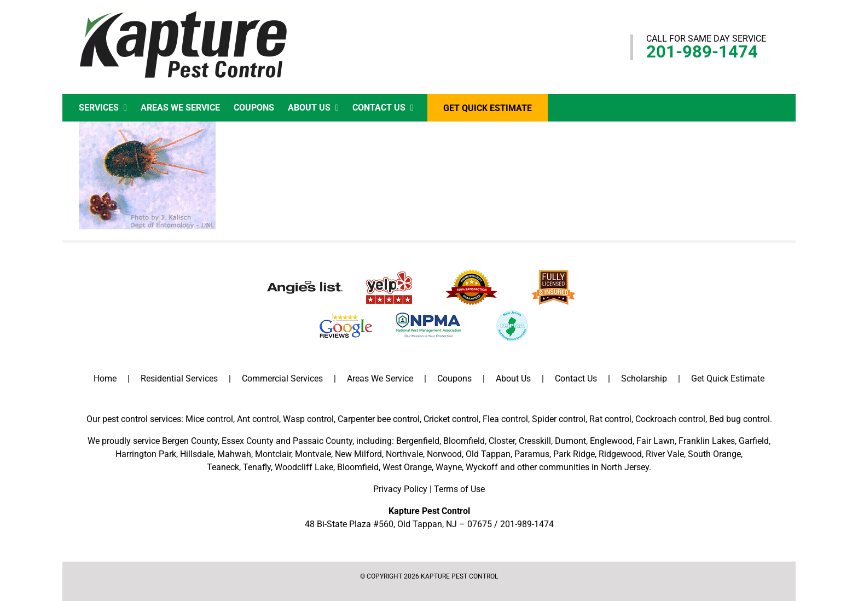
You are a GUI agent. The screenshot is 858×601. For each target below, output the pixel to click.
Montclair (273, 454)
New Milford (358, 454)
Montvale (313, 454)
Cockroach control (670, 419)
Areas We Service (380, 378)
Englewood (611, 441)
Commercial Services (282, 378)
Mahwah (234, 454)
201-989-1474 (702, 51)
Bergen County (190, 441)
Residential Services (179, 378)
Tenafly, (258, 467)
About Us (513, 378)
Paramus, (532, 454)
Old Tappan (488, 454)
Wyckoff (482, 467)
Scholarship (644, 378)
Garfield (754, 441)
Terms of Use (459, 489)
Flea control (505, 419)
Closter (502, 441)
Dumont (570, 441)
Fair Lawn (655, 441)
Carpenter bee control (379, 419)
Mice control (209, 419)
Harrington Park (145, 454)
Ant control (258, 419)
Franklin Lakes (707, 441)
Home (105, 378)
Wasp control (308, 419)
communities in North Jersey (594, 467)
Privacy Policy (400, 489)
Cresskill (535, 441)
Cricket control (451, 419)
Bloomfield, (358, 467)
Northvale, (405, 454)
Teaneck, (224, 467)
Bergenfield (417, 441)
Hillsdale (196, 454)
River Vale (665, 454)
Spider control (558, 419)
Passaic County (322, 441)
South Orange (714, 454)
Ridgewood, (621, 454)
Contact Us (576, 378)
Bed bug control (739, 419)
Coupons (454, 378)
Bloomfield (464, 441)
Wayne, (449, 467)
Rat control (610, 419)
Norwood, (445, 454)
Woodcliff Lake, (305, 467)
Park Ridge (574, 454)
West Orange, (407, 467)
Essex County (248, 441)
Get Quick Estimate (727, 378)
